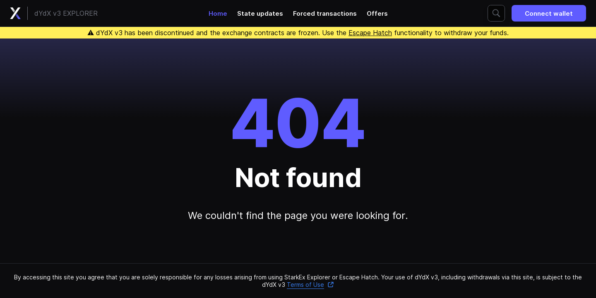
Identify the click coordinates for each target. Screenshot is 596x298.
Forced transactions (325, 13)
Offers (377, 13)
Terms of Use (310, 284)
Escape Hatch (370, 33)
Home (218, 13)
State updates (260, 13)
